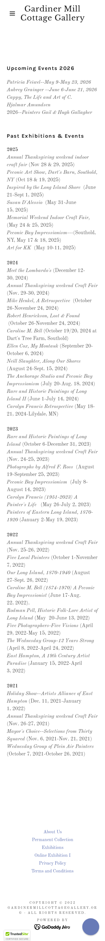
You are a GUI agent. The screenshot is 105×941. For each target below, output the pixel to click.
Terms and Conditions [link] (52, 871)
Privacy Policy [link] (52, 863)
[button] (8, 13)
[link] (52, 13)
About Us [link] (52, 832)
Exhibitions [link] (53, 848)
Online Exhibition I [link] (52, 855)
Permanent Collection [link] (52, 840)
